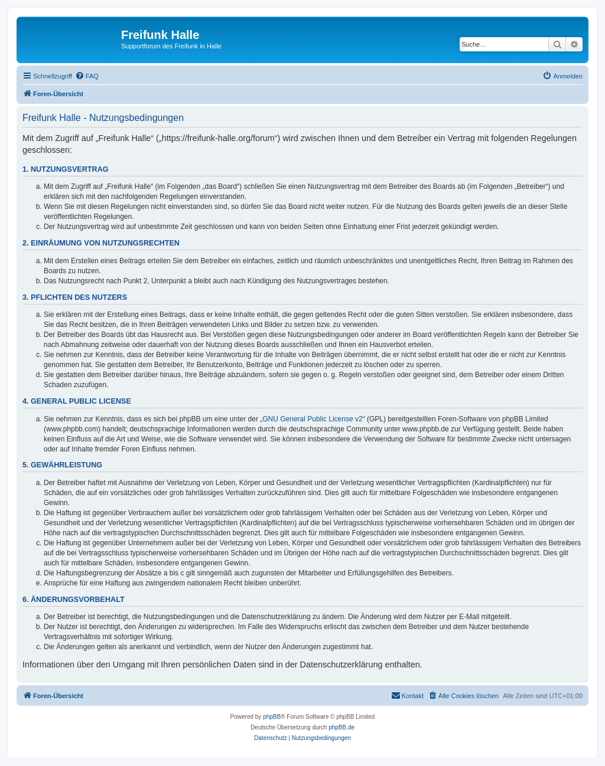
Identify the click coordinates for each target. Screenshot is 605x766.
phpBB (272, 716)
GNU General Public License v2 (312, 419)
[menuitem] (87, 76)
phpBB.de (341, 727)
